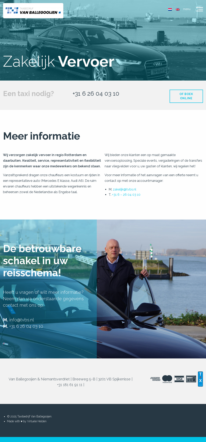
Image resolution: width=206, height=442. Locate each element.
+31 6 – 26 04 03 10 (126, 195)
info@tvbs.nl (21, 319)
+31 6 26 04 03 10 (95, 93)
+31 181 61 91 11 (69, 385)
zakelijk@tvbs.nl (124, 189)
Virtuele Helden (36, 421)
